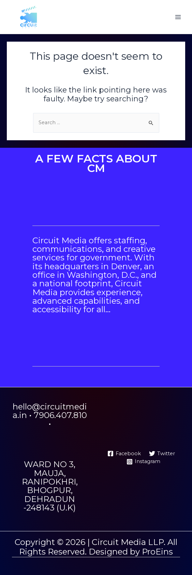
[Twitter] (162, 453)
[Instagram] (143, 462)
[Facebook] (124, 453)
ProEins (157, 552)
